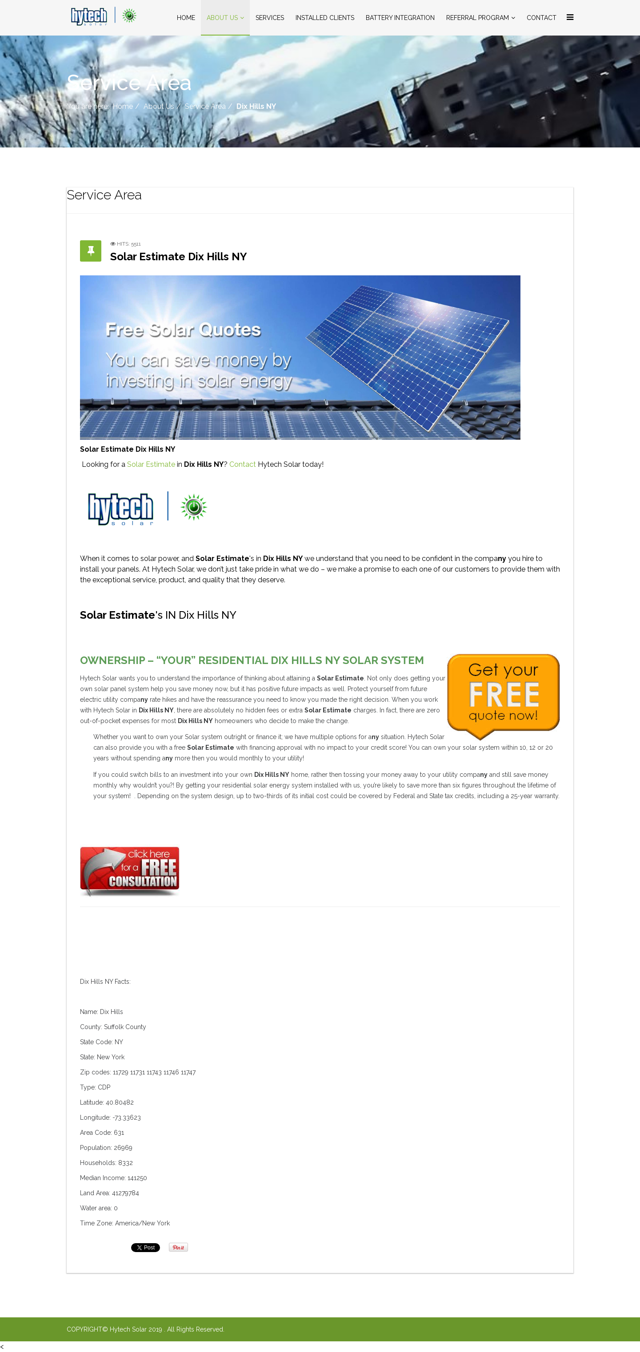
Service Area (205, 106)
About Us (222, 17)
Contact (541, 17)
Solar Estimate (151, 464)
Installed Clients (325, 17)
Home (186, 17)
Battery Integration (400, 17)
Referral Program (477, 17)
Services (270, 17)
